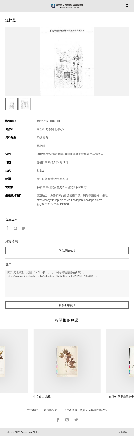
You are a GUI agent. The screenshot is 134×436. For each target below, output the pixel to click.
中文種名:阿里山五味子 (120, 396)
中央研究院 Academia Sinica (23, 432)
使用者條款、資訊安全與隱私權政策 (85, 410)
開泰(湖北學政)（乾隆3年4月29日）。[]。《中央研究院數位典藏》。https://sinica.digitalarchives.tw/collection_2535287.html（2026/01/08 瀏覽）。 (67, 283)
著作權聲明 (50, 410)
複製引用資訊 (67, 305)
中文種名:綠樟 (42, 396)
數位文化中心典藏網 (67, 6)
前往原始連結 (67, 250)
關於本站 (32, 410)
